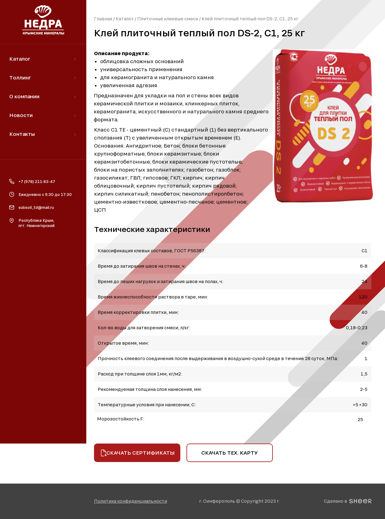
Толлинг (20, 77)
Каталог (125, 18)
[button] (130, 501)
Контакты (22, 134)
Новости (21, 115)
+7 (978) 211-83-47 (36, 181)
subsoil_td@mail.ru (36, 207)
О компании (24, 96)
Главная (103, 18)
